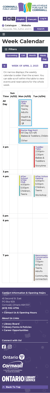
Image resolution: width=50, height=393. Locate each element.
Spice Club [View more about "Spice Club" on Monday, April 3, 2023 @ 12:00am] (24, 102)
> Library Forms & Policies (16, 327)
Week (43, 55)
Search (40, 29)
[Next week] (45, 66)
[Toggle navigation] (3, 34)
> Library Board (10, 324)
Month (32, 55)
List (23, 55)
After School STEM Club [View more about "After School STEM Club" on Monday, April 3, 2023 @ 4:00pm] (24, 179)
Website (26, 25)
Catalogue (11, 25)
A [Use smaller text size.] (4, 18)
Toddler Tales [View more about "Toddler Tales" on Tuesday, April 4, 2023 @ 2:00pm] (39, 148)
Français (32, 19)
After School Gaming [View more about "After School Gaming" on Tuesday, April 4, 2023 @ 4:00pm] (41, 177)
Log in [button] (43, 18)
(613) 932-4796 (10, 308)
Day (45, 59)
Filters (13, 49)
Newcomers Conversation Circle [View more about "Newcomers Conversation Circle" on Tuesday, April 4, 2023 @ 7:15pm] (42, 257)
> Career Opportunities (15, 330)
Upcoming (12, 55)
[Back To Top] (25, 387)
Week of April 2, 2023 (25, 66)
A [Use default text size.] (13, 19)
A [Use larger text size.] (9, 18)
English (21, 19)
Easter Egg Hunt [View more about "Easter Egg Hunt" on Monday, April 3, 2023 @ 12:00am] (29, 130)
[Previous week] (4, 66)
